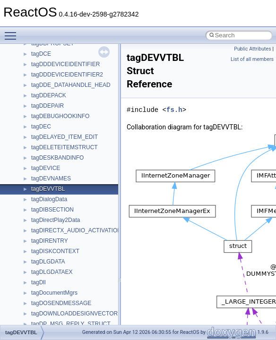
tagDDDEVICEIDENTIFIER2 (67, 74)
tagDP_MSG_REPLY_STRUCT (71, 324)
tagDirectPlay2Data (55, 220)
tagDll (38, 282)
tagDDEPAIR (47, 105)
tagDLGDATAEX (52, 272)
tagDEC (41, 126)
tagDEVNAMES (51, 178)
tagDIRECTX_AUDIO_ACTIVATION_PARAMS (89, 230)
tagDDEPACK (48, 95)
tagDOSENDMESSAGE (61, 303)
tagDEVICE (45, 168)
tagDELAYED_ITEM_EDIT (64, 137)
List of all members (252, 59)
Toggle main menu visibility (13, 31)
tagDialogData (49, 199)
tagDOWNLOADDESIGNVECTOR (74, 313)
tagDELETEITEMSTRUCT (64, 147)
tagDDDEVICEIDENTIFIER (65, 64)
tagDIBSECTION (52, 209)
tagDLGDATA (48, 261)
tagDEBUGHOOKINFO (60, 116)
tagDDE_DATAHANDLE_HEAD (71, 85)
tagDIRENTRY (49, 241)
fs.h (174, 109)
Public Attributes (252, 49)
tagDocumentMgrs (54, 292)
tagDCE (41, 54)
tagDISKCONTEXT (55, 251)
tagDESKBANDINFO (57, 157)
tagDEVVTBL (48, 189)
